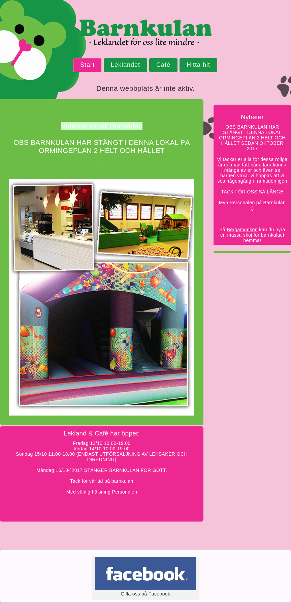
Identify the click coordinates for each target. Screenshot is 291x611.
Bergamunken (242, 229)
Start (87, 64)
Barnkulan (145, 34)
